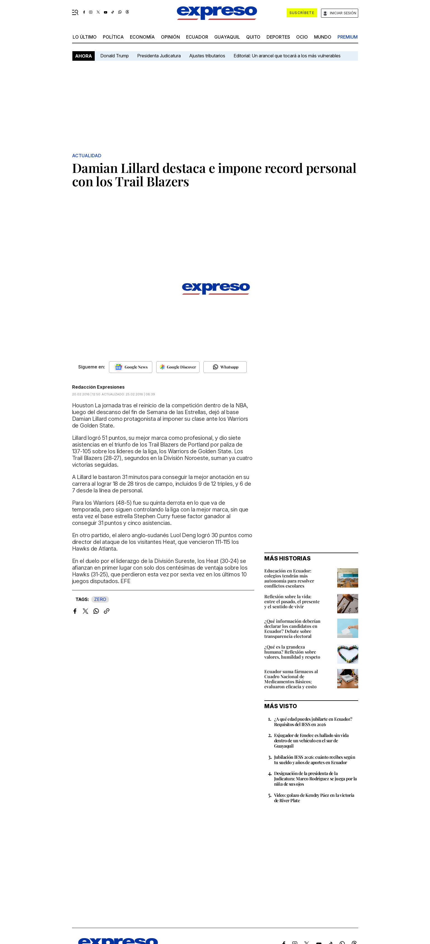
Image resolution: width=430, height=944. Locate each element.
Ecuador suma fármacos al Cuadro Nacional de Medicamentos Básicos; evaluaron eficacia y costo (291, 678)
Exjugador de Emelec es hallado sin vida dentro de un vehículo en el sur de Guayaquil (311, 740)
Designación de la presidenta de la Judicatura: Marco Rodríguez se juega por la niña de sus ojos (315, 778)
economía (142, 36)
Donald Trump (114, 55)
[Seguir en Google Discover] (177, 367)
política (113, 36)
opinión (170, 36)
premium (348, 36)
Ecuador (197, 36)
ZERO (100, 599)
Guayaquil (227, 36)
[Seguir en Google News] (130, 367)
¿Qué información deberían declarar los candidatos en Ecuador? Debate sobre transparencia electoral (292, 628)
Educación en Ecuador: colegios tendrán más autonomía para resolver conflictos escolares (289, 578)
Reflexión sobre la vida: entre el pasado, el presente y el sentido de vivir (292, 601)
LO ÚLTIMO (85, 36)
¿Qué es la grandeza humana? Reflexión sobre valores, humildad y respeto (292, 652)
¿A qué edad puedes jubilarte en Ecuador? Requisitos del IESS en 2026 (313, 721)
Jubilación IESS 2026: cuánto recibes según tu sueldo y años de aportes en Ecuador (314, 759)
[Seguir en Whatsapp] (225, 367)
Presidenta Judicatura (159, 55)
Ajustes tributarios (207, 55)
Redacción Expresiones (98, 387)
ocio (302, 36)
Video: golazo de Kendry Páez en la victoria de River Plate (314, 797)
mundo (322, 36)
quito (253, 36)
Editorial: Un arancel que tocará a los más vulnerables (287, 55)
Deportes (278, 36)
